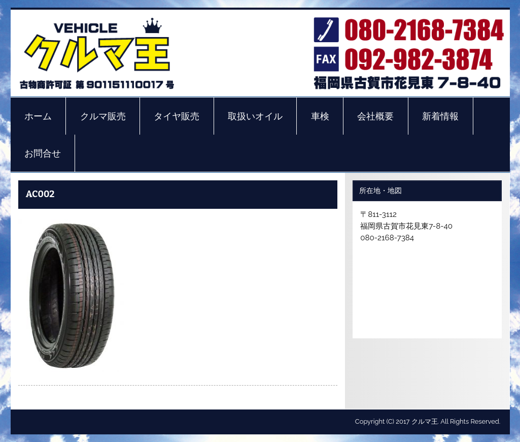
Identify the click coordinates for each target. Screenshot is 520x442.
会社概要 (375, 116)
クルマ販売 (103, 116)
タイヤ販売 (176, 116)
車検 (320, 116)
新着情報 (440, 116)
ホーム (38, 116)
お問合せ (42, 153)
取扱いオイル (255, 116)
